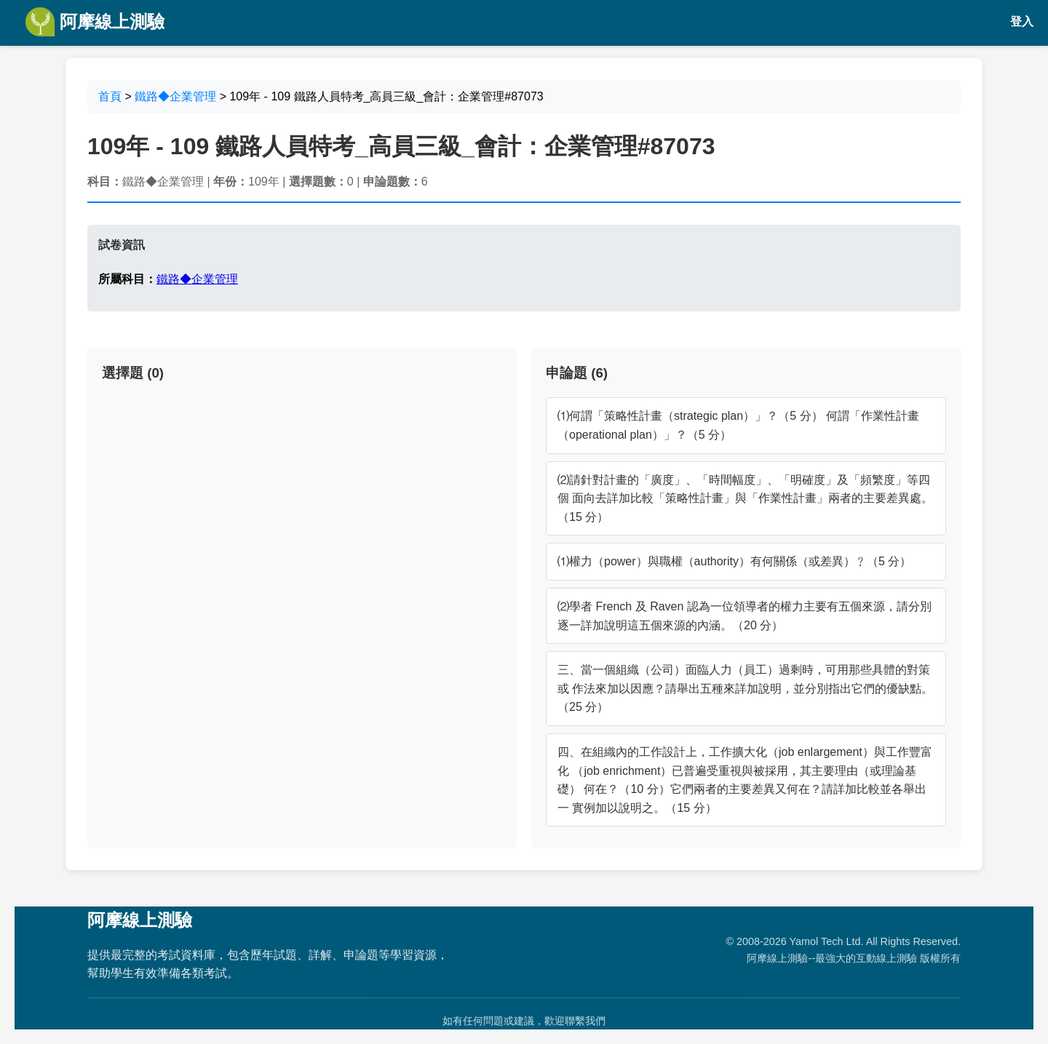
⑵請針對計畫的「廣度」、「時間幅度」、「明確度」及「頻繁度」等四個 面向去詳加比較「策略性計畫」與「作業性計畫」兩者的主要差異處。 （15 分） (745, 498)
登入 (1021, 21)
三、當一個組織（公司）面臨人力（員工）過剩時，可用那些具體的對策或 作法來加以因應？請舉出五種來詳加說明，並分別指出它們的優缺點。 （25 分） (745, 688)
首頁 (110, 96)
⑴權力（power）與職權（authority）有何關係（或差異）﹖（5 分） (734, 561)
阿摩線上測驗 (94, 21)
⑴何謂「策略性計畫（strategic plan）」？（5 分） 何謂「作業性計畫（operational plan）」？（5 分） (738, 425)
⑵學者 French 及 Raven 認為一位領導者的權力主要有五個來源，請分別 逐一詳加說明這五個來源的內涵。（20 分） (744, 615)
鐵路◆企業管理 (175, 96)
